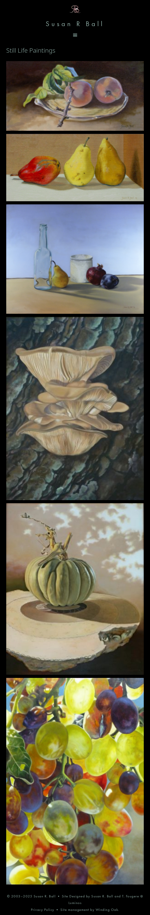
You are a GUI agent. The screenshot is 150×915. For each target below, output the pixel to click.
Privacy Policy (42, 909)
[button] (75, 35)
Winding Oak (107, 909)
